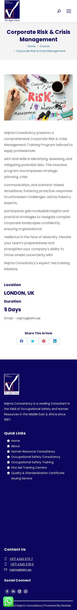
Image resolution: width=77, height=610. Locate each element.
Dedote (66, 606)
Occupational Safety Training (32, 462)
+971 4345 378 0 (22, 564)
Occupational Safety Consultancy (35, 457)
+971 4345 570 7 (21, 559)
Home (15, 441)
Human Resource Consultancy (33, 451)
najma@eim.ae (20, 570)
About (15, 446)
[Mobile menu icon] (69, 11)
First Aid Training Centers (29, 468)
